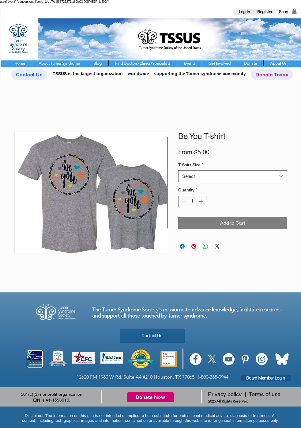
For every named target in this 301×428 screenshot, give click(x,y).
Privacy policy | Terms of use (244, 394)
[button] (294, 11)
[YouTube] (229, 359)
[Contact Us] (29, 74)
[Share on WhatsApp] (205, 246)
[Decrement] (183, 201)
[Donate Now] (150, 397)
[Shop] (284, 12)
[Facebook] (195, 359)
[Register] (264, 11)
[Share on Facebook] (182, 246)
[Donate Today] (272, 74)
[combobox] (232, 176)
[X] (212, 359)
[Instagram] (262, 359)
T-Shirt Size (190, 164)
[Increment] (201, 201)
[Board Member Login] (266, 378)
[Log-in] (244, 12)
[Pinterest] (245, 359)
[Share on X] (217, 246)
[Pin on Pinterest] (194, 246)
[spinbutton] (192, 201)
